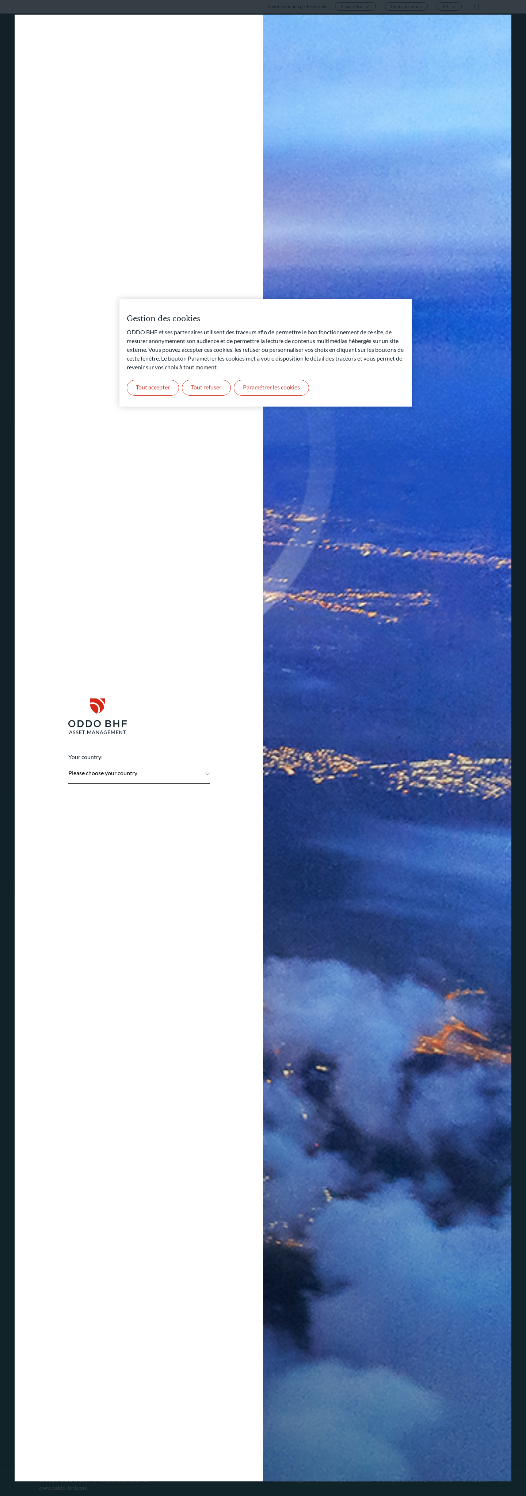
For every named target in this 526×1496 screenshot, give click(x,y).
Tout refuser (207, 388)
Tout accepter (153, 388)
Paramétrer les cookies (272, 388)
